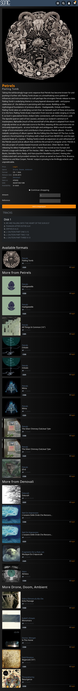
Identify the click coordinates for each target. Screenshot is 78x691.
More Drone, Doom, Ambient (24, 587)
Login (15, 167)
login (73, 267)
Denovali (16, 177)
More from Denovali (18, 481)
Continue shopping (39, 190)
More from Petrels (16, 272)
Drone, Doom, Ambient (22, 169)
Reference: (6, 200)
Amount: (5, 195)
